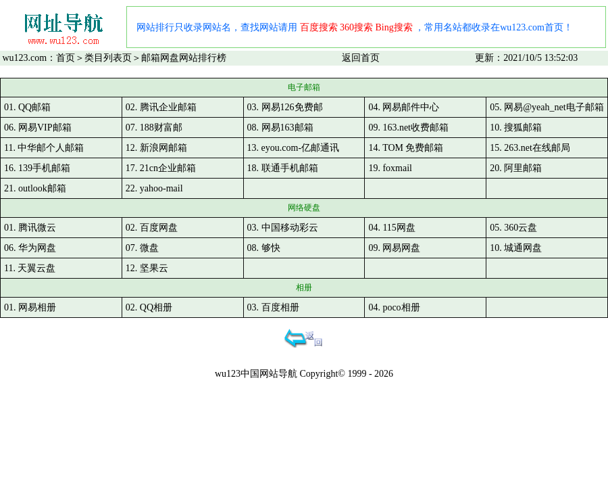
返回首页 (361, 58)
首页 (65, 58)
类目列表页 (108, 58)
